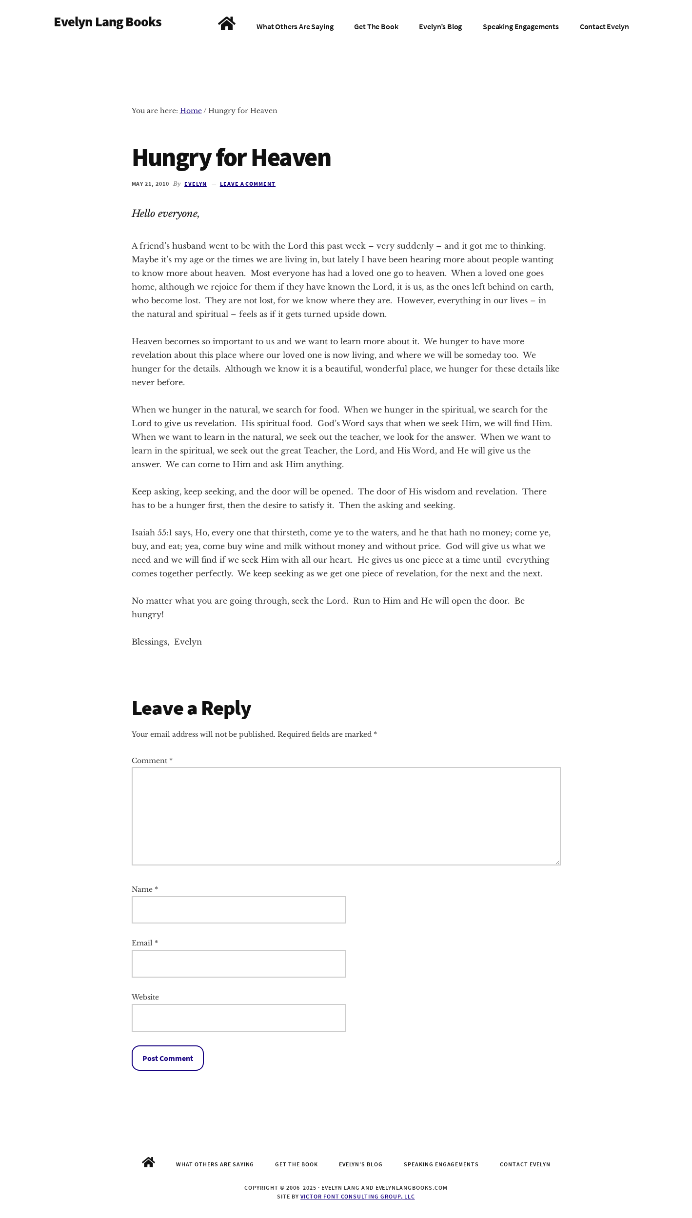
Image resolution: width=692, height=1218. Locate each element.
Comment (152, 760)
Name (145, 889)
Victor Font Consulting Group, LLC (357, 1196)
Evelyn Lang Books (108, 21)
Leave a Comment (248, 183)
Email (145, 943)
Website (145, 997)
